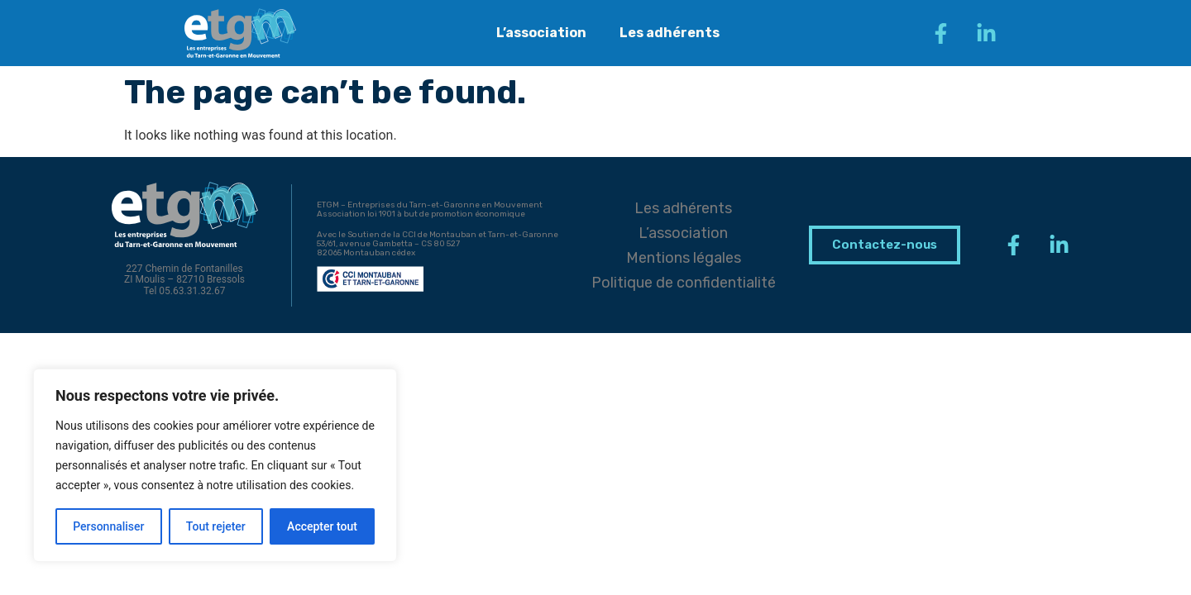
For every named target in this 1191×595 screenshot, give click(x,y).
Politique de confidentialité (683, 282)
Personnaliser (108, 526)
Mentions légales (683, 258)
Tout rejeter (216, 526)
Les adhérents (669, 32)
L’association (541, 32)
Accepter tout (322, 526)
